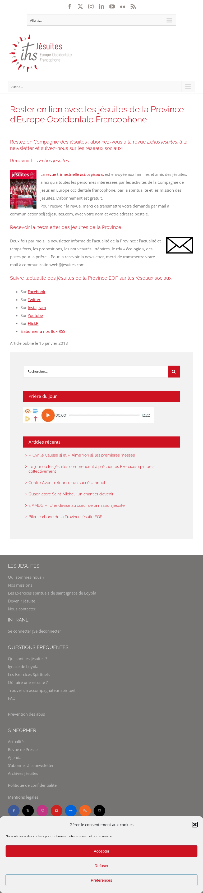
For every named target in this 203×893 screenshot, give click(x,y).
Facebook (36, 291)
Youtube (35, 315)
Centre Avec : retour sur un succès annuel (67, 482)
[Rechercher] (95, 372)
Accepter (101, 851)
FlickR (33, 323)
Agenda (14, 757)
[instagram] (42, 811)
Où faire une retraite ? (28, 682)
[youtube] (56, 811)
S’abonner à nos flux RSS (43, 331)
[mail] (99, 811)
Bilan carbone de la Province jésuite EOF (65, 516)
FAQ (12, 698)
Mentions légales (23, 797)
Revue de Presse (23, 749)
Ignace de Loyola (23, 666)
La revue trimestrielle (72, 174)
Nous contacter (21, 608)
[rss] (85, 811)
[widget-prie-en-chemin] (88, 409)
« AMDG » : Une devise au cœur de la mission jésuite (77, 505)
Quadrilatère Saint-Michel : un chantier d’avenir (71, 494)
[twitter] (28, 811)
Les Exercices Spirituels (29, 674)
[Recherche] (174, 372)
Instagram (37, 307)
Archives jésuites (23, 773)
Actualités (16, 741)
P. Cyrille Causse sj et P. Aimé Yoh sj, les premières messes (82, 455)
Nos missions (20, 585)
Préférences (101, 880)
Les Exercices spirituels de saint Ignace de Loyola (52, 593)
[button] (194, 824)
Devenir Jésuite (21, 601)
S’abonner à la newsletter (31, 765)
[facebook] (14, 811)
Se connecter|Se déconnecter (34, 631)
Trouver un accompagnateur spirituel (41, 690)
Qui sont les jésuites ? (27, 658)
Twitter (34, 299)
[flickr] (71, 811)
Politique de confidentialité (32, 785)
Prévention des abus (26, 714)
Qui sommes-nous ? (26, 577)
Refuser (102, 865)
